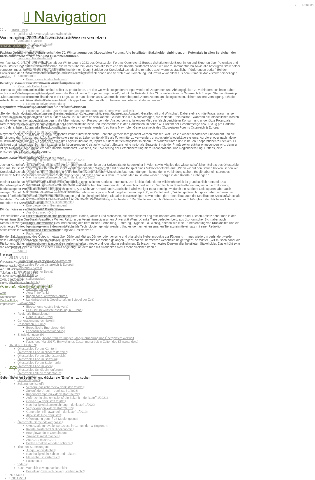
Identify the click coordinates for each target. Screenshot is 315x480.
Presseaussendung (13, 46)
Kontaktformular (41, 286)
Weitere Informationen (15, 286)
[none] (306, 5)
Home (13, 367)
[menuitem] (305, 5)
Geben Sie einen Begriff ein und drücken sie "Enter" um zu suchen (45, 377)
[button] (65, 16)
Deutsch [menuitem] (307, 5)
